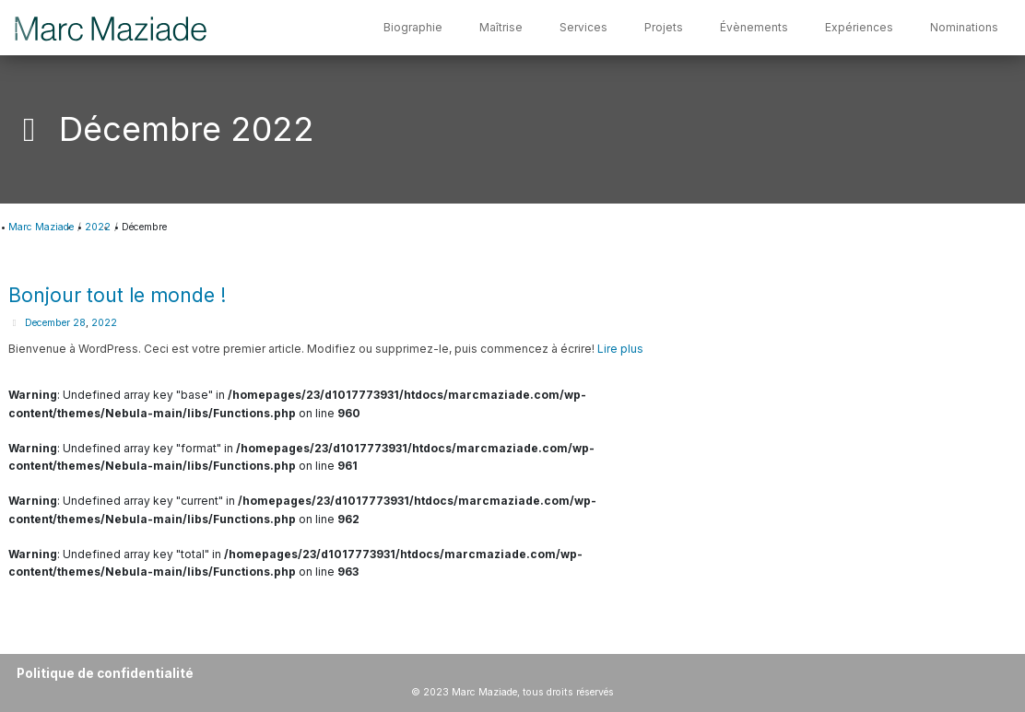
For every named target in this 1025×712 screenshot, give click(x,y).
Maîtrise (501, 27)
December (47, 323)
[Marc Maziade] (112, 27)
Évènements (754, 27)
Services (583, 27)
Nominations (964, 27)
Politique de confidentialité (105, 673)
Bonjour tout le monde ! (117, 295)
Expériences (859, 27)
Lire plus (620, 349)
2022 (104, 323)
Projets (663, 27)
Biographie (412, 27)
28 (79, 323)
